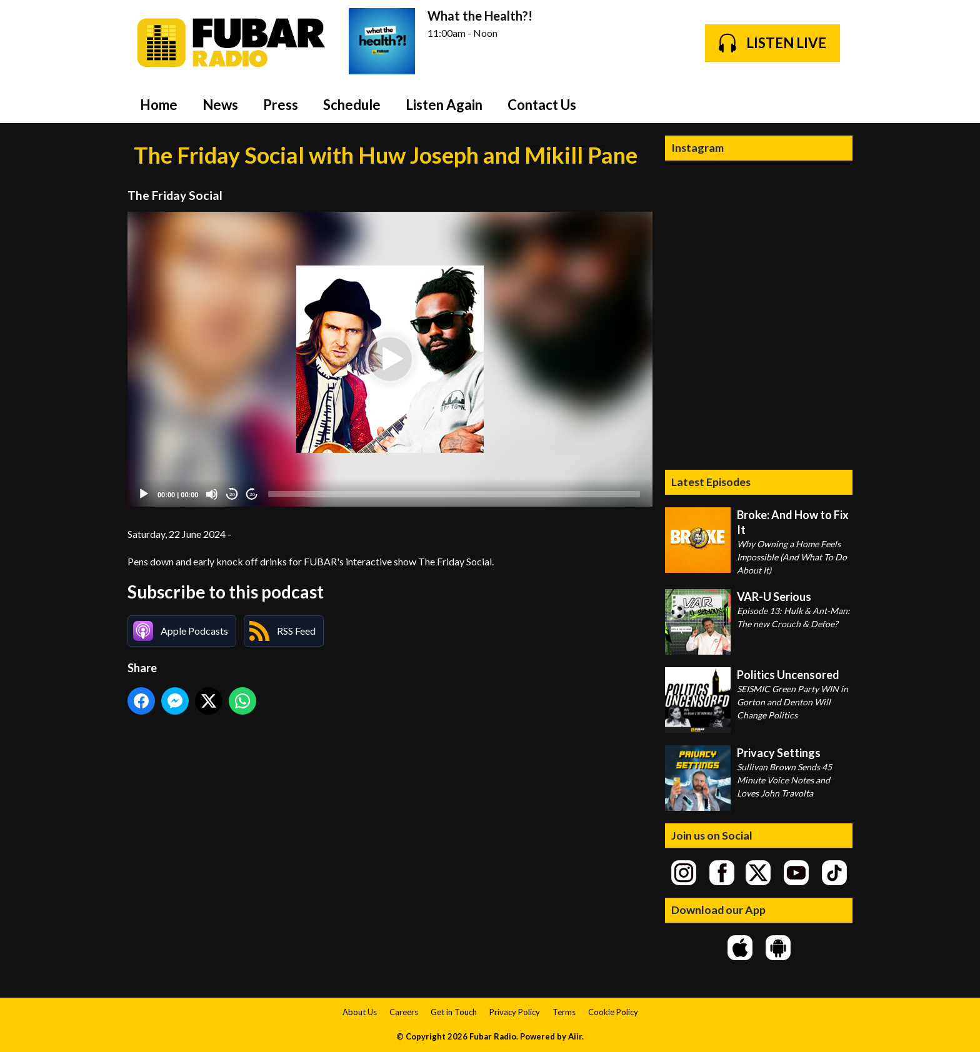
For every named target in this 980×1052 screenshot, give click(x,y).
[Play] (144, 494)
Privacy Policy (514, 1012)
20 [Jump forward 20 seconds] (252, 494)
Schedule (352, 104)
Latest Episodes (711, 482)
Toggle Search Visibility (833, 104)
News (220, 104)
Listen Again (444, 104)
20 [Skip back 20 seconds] (232, 494)
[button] (390, 359)
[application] (390, 359)
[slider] (454, 494)
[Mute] (212, 494)
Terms (564, 1012)
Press (280, 104)
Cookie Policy (613, 1012)
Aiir (575, 1036)
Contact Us (542, 104)
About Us (359, 1012)
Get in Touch (454, 1012)
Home (159, 104)
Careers (403, 1012)
